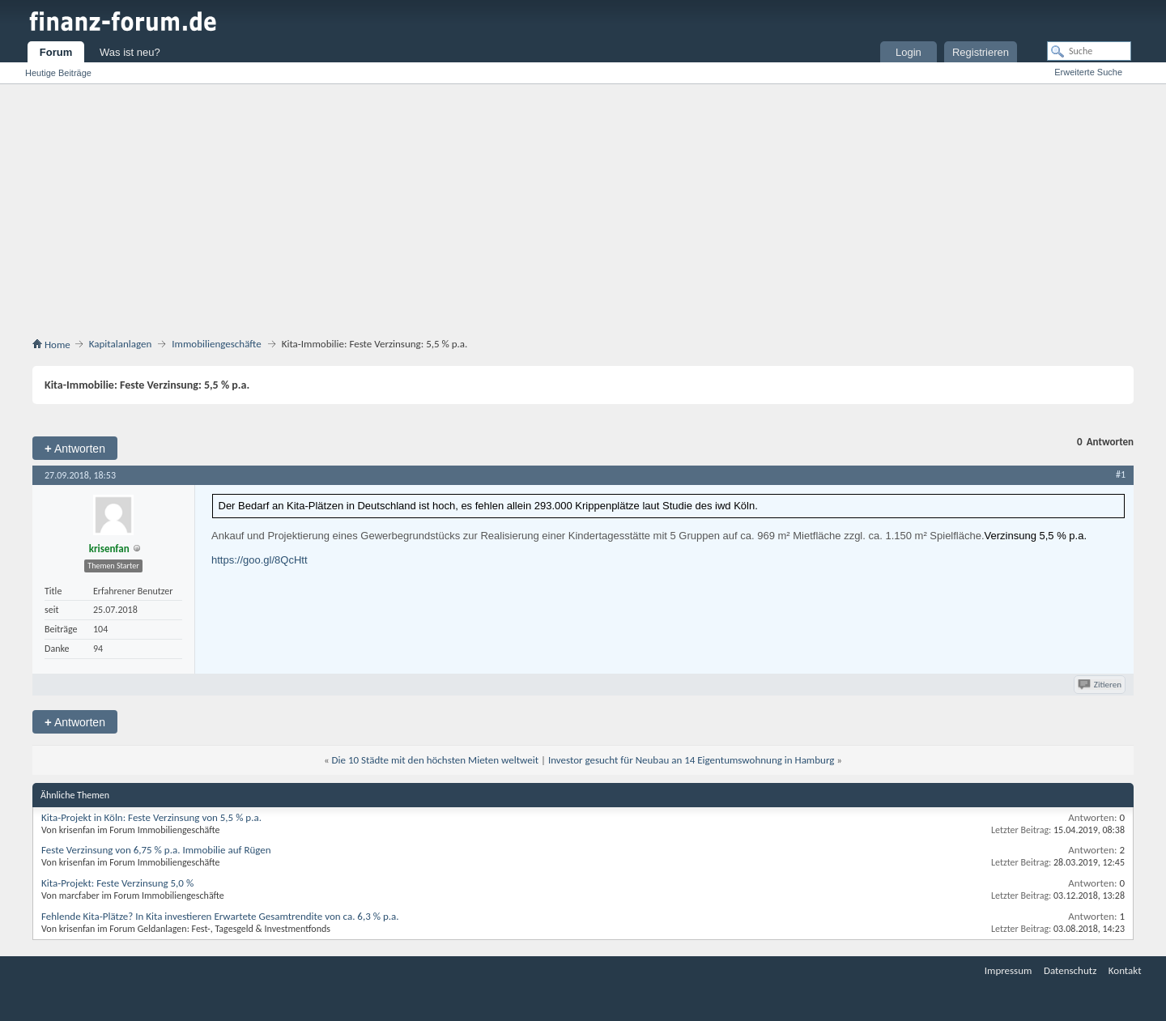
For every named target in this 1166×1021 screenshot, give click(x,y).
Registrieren (980, 52)
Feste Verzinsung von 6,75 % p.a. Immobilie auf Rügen (156, 850)
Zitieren (1100, 684)
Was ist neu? (130, 52)
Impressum (1008, 970)
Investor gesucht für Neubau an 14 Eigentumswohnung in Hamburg (691, 760)
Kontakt (1125, 970)
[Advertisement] (583, 213)
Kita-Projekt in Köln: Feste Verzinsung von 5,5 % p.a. (151, 817)
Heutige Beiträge (58, 73)
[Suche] (1089, 51)
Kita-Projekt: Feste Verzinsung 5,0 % (117, 883)
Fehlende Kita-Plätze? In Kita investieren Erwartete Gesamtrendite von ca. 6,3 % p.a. (220, 916)
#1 (1121, 474)
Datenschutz (1070, 970)
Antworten (75, 448)
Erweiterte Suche (1088, 72)
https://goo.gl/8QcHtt (259, 560)
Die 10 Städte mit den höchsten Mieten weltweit (435, 760)
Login (908, 52)
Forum (56, 52)
